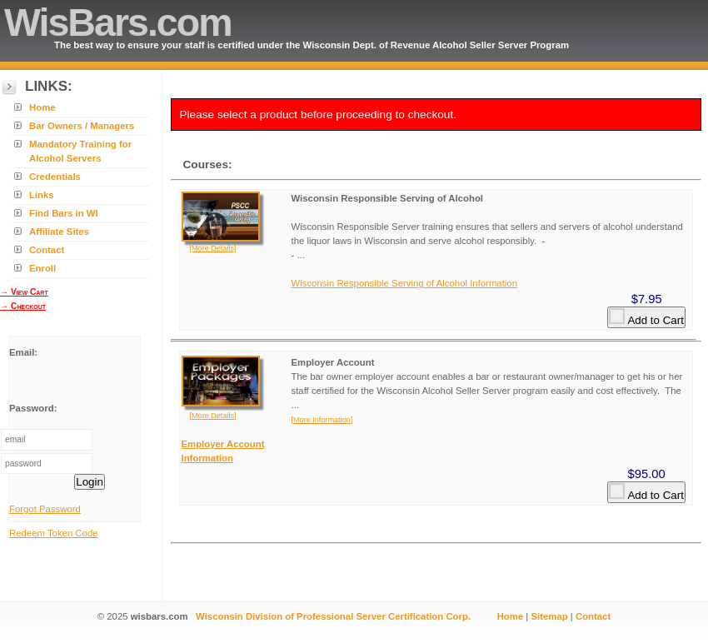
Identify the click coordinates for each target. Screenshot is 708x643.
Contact (46, 250)
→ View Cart (24, 292)
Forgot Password (45, 509)
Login (89, 482)
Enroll (42, 268)
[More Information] (322, 420)
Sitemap (549, 616)
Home (42, 107)
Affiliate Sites (59, 232)
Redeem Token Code (53, 533)
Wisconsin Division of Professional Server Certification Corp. (333, 616)
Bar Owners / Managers (81, 126)
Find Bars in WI (63, 213)
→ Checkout (23, 306)
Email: (23, 352)
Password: (33, 408)
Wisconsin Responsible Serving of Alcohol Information (405, 283)
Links (41, 195)
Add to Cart (646, 317)
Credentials (55, 177)
